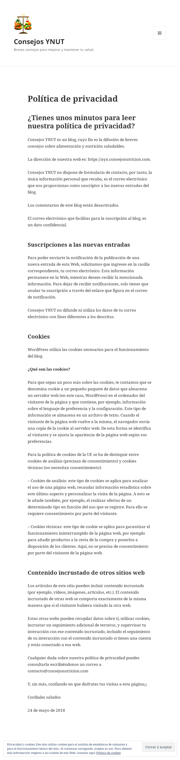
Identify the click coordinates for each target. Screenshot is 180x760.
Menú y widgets (159, 39)
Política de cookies (108, 753)
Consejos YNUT (39, 41)
